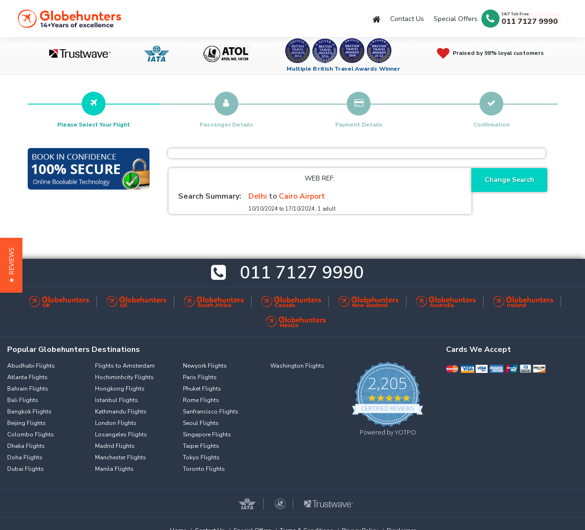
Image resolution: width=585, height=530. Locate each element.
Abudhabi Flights (31, 366)
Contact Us (407, 18)
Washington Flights (297, 366)
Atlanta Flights (27, 377)
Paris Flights (200, 377)
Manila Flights (114, 469)
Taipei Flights (201, 446)
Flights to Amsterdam (125, 366)
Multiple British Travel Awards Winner (344, 69)
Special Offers (456, 18)
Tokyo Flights (201, 457)
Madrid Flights (115, 446)
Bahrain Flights (27, 388)
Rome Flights (201, 400)
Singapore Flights (207, 434)
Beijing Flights (26, 423)
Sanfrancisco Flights (210, 411)
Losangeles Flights (121, 434)
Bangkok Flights (29, 411)
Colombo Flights (30, 434)
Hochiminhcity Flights (124, 377)
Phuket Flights (202, 388)
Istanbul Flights (116, 400)
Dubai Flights (25, 469)
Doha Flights (25, 457)
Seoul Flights (201, 423)
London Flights (116, 423)
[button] (11, 265)
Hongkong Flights (120, 388)
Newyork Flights (205, 366)
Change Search (509, 179)
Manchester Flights (120, 457)
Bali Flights (22, 400)
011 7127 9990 (529, 21)
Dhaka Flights (26, 446)
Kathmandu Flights (121, 411)
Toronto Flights (204, 469)
